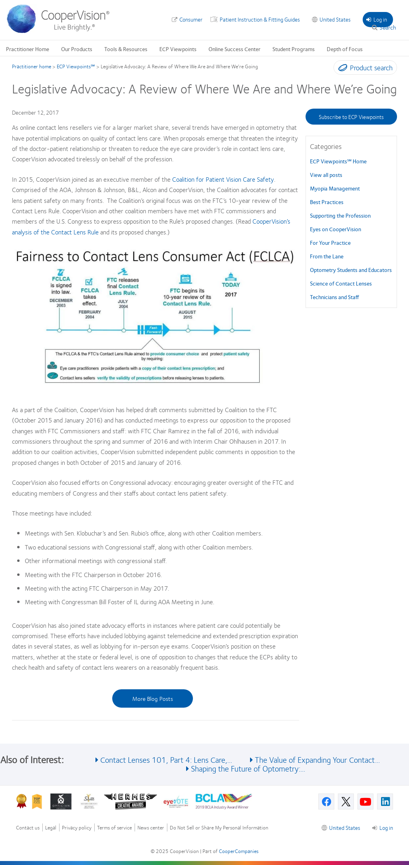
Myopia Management (335, 188)
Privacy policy (76, 827)
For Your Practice (330, 242)
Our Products (76, 48)
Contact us (28, 827)
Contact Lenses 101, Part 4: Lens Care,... (166, 759)
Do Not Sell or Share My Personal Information (219, 827)
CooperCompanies (238, 851)
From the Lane (326, 256)
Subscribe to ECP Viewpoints (351, 116)
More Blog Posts (152, 698)
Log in (376, 19)
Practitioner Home (27, 48)
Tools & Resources (125, 48)
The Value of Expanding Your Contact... (317, 759)
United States (335, 19)
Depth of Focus (345, 48)
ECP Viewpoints (178, 48)
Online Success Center (234, 48)
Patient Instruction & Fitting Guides (260, 19)
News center (150, 827)
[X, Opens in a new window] (346, 801)
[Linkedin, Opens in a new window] (385, 801)
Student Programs (293, 48)
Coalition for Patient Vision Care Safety (223, 179)
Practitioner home (31, 66)
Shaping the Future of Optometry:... (248, 768)
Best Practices (326, 201)
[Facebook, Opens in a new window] (326, 801)
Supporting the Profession (340, 215)
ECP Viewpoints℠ (76, 66)
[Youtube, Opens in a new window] (365, 801)
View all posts (326, 174)
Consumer (191, 19)
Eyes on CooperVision (335, 228)
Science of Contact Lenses (341, 283)
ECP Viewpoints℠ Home (338, 161)
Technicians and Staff (334, 296)
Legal (50, 827)
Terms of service (114, 827)
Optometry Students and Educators (351, 269)
